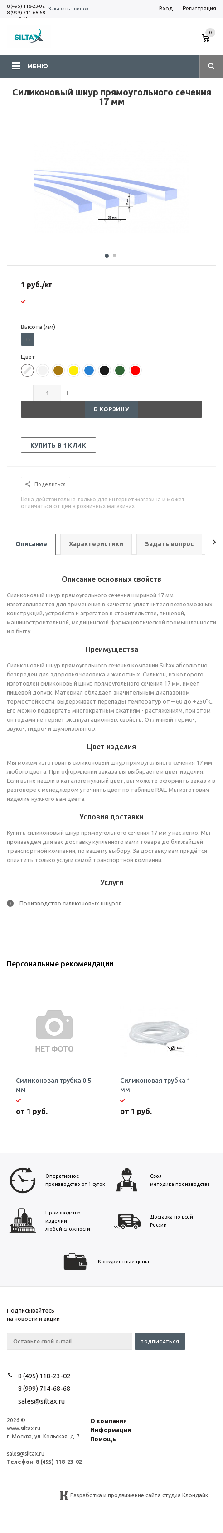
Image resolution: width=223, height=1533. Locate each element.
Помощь (103, 1439)
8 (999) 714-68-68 (26, 12)
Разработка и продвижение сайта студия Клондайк (139, 1495)
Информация (110, 1430)
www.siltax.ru (23, 1428)
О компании (108, 1421)
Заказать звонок (68, 8)
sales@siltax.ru (41, 1401)
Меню (37, 66)
